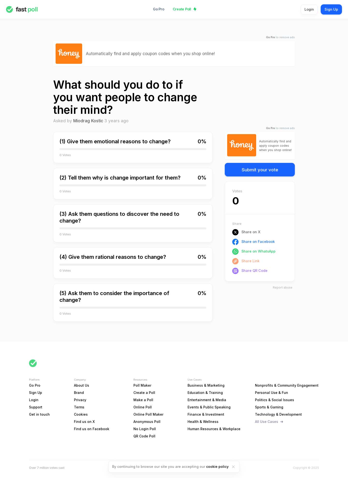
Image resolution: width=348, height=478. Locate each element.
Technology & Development (278, 414)
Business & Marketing (206, 385)
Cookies (81, 414)
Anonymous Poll (146, 422)
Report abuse (282, 287)
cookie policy (217, 466)
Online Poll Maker (148, 414)
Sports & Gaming (269, 407)
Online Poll (142, 407)
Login (309, 9)
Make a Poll (143, 400)
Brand (79, 393)
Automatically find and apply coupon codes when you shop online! (150, 53)
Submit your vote (260, 169)
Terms (79, 407)
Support (35, 407)
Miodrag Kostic (88, 120)
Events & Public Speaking (209, 407)
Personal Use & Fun (271, 393)
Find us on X (84, 422)
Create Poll (182, 9)
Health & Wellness (203, 422)
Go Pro (158, 9)
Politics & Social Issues (274, 400)
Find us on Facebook (91, 429)
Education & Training (205, 393)
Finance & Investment (206, 414)
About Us (81, 385)
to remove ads (280, 37)
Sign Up (331, 9)
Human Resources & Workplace (214, 429)
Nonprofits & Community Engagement (287, 385)
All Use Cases (266, 422)
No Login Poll (144, 429)
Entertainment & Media (207, 400)
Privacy (80, 400)
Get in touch (39, 414)
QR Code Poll (144, 436)
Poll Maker (142, 385)
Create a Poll (144, 393)
